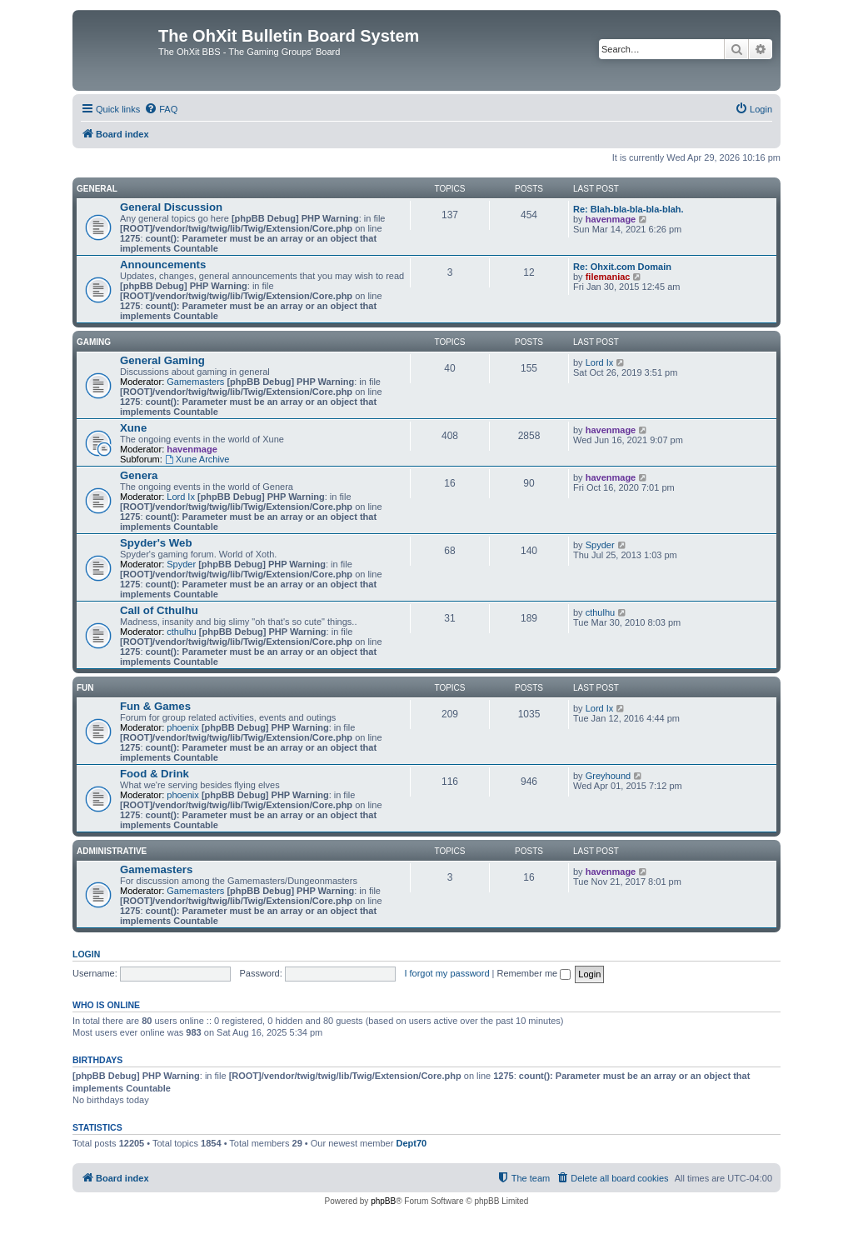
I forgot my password (446, 973)
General (97, 188)
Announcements (163, 264)
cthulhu (181, 632)
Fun (85, 687)
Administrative (112, 851)
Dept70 (411, 1143)
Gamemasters (195, 382)
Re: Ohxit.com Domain (622, 267)
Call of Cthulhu (159, 610)
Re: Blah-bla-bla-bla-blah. (628, 209)
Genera (138, 475)
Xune (133, 428)
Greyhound (608, 776)
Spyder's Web (156, 543)
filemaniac (608, 277)
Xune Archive (197, 459)
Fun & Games (155, 706)
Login (86, 954)
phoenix (183, 727)
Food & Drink (154, 773)
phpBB (383, 1201)
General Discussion (171, 207)
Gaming (94, 342)
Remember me (533, 973)
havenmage (611, 219)
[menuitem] (160, 109)
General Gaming (162, 360)
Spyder (181, 564)
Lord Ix (600, 362)
